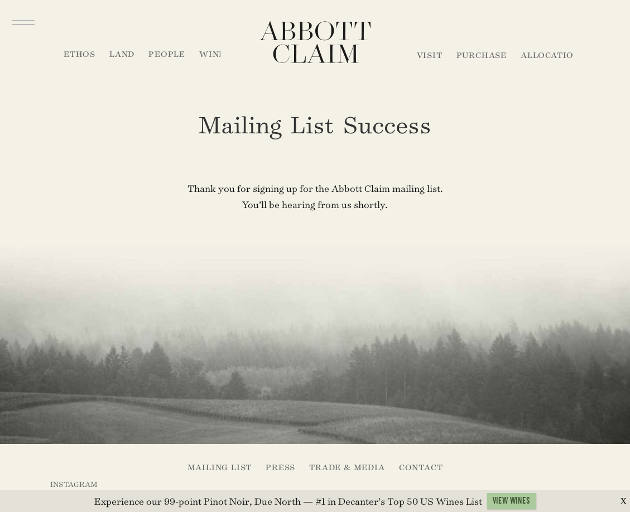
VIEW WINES (512, 503)
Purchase (481, 55)
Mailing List (219, 467)
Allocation (550, 55)
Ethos (79, 54)
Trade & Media (346, 467)
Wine (212, 54)
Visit (430, 55)
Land (121, 54)
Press (280, 467)
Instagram (73, 484)
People (166, 54)
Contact (421, 467)
